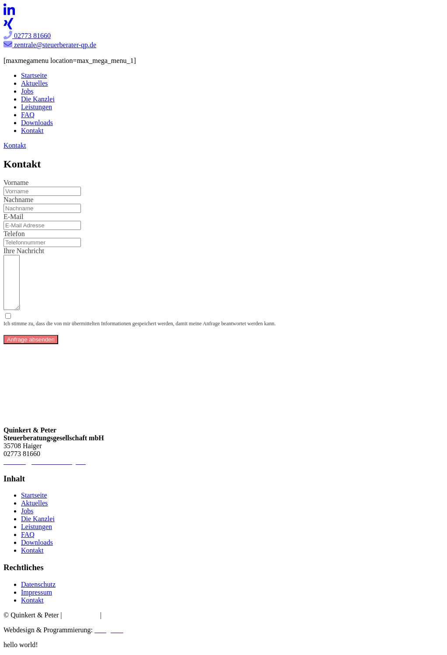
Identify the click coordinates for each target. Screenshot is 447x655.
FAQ (28, 114)
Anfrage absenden (31, 342)
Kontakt (32, 130)
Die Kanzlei (38, 99)
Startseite (34, 75)
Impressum (36, 595)
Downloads (37, 122)
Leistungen (36, 107)
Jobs (27, 91)
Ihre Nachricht (23, 250)
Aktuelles (34, 83)
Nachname (18, 199)
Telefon (14, 233)
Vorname (15, 182)
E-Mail (13, 216)
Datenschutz (38, 587)
